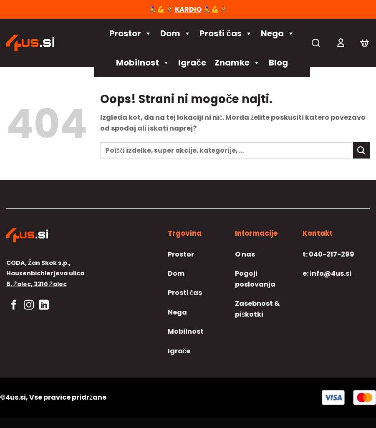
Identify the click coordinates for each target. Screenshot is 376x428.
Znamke (237, 62)
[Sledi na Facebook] (14, 305)
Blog (278, 62)
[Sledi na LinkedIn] (44, 305)
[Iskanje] (315, 43)
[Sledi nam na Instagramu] (29, 305)
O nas (245, 254)
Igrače (192, 62)
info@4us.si (327, 273)
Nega (278, 33)
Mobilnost (143, 62)
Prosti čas (225, 33)
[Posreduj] (361, 150)
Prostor (130, 33)
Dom (175, 33)
